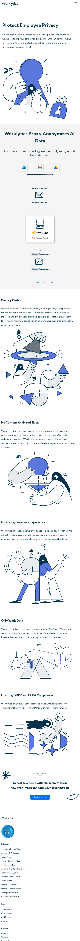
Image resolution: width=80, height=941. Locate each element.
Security (4, 937)
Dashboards (6, 917)
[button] (76, 3)
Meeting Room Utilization (12, 877)
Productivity (6, 857)
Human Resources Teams (11, 861)
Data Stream (6, 913)
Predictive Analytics (9, 873)
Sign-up (4, 921)
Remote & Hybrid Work (11, 849)
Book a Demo (40, 797)
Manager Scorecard (9, 892)
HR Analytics (6, 881)
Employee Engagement (11, 889)
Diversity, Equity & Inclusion (13, 869)
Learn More (40, 282)
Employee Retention (10, 885)
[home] (9, 3)
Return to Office (8, 865)
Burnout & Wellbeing (10, 853)
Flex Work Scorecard (10, 896)
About (4, 933)
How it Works (6, 909)
